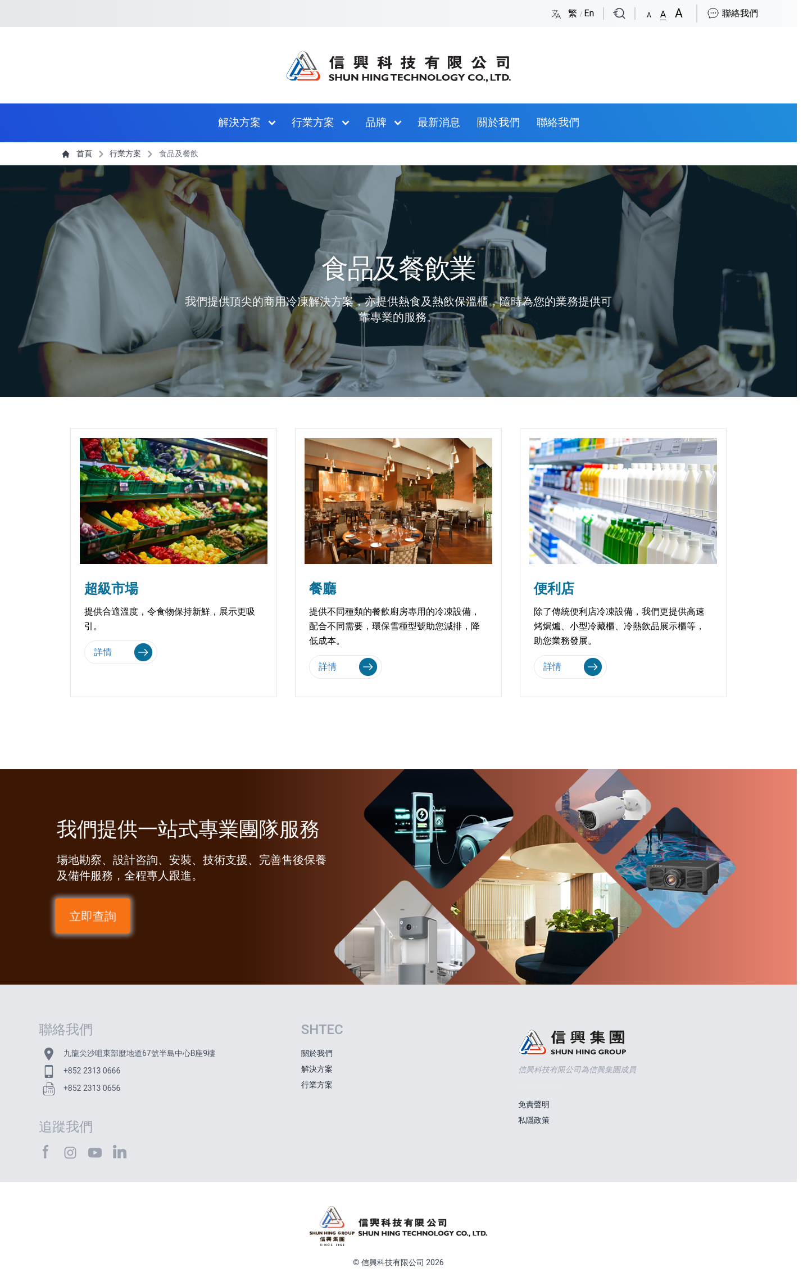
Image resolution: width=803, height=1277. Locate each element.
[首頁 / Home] (398, 60)
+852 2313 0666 (91, 1070)
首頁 (77, 153)
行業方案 (313, 122)
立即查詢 (92, 916)
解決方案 (239, 122)
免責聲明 (534, 1104)
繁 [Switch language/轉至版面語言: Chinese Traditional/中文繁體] (573, 13)
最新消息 (439, 122)
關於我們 (498, 122)
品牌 (376, 122)
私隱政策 (534, 1120)
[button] (649, 13)
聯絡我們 (732, 13)
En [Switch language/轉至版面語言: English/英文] (589, 13)
